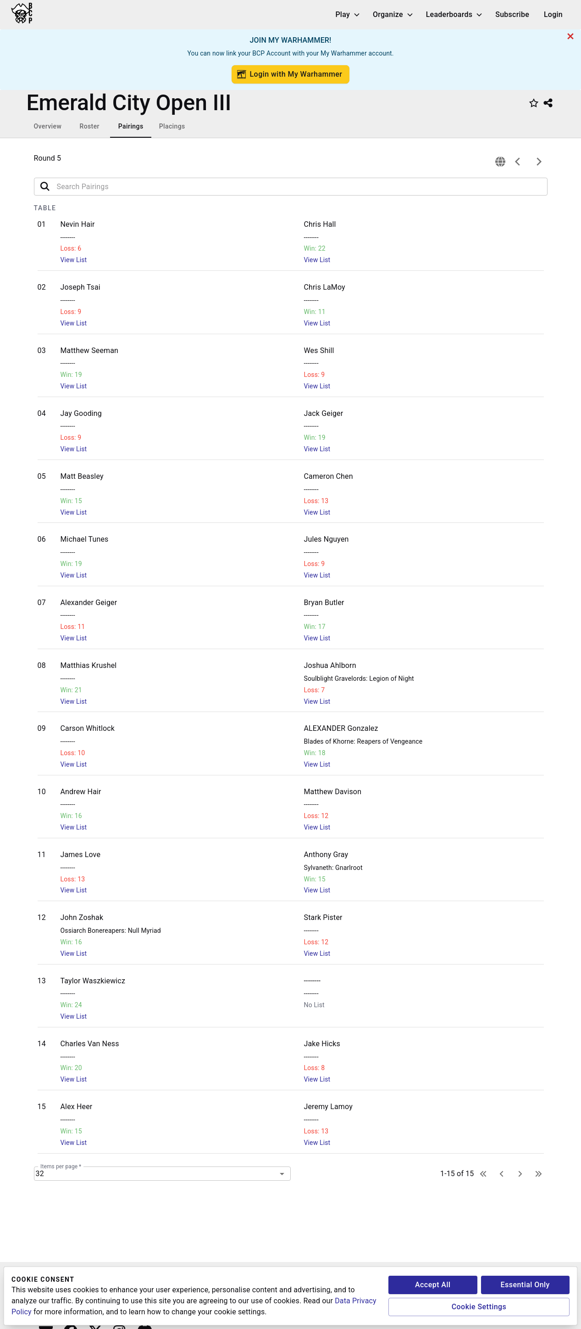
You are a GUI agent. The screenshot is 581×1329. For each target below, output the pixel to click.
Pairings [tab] (131, 126)
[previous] (517, 161)
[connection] (500, 161)
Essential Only (525, 1284)
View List (74, 260)
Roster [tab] (89, 126)
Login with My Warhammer (290, 74)
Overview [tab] (48, 126)
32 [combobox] (40, 1173)
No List (314, 1005)
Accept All (433, 1284)
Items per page (60, 1166)
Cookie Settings (479, 1306)
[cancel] (570, 36)
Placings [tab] (172, 126)
